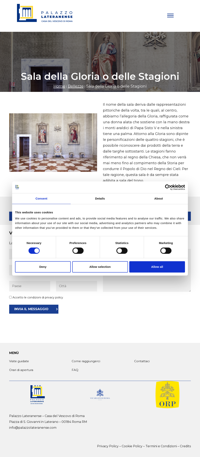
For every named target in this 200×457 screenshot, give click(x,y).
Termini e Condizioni (161, 446)
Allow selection (100, 266)
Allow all (157, 266)
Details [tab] (100, 198)
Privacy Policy (108, 446)
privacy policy (54, 297)
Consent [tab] (41, 198)
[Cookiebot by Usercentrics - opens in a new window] (168, 187)
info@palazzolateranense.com (32, 427)
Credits (185, 446)
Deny (42, 266)
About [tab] (158, 198)
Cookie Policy (132, 446)
